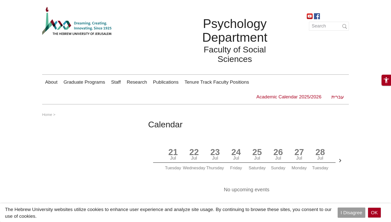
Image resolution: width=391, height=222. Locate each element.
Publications (166, 82)
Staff (116, 82)
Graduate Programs (84, 82)
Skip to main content (21, 3)
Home (47, 114)
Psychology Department (234, 30)
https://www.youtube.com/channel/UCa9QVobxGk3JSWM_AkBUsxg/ (310, 15)
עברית (337, 96)
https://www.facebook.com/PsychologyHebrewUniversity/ (317, 15)
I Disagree (351, 212)
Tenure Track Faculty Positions (217, 82)
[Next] (340, 161)
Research (137, 82)
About (51, 82)
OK (374, 212)
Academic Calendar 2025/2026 (288, 96)
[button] (386, 80)
